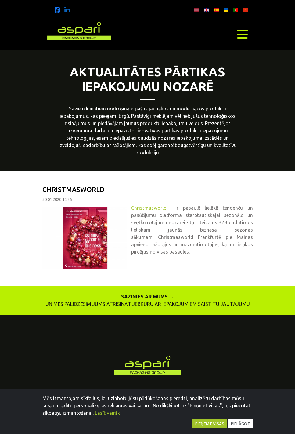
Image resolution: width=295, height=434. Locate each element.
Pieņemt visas (209, 423)
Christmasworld (153, 208)
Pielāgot (240, 423)
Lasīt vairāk (107, 413)
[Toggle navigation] (242, 34)
